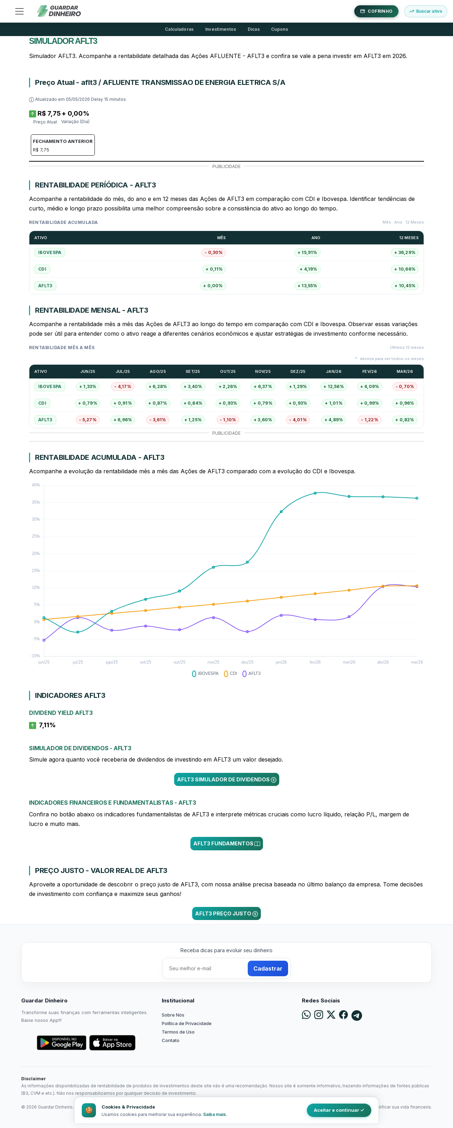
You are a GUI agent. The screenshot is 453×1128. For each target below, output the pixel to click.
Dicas (254, 29)
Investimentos (220, 29)
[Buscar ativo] (425, 11)
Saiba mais (214, 1114)
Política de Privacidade (187, 1023)
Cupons (279, 29)
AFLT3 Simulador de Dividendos (226, 779)
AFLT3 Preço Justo (226, 913)
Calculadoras (179, 29)
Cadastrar (267, 968)
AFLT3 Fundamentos (226, 843)
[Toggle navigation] (19, 11)
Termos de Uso (178, 1032)
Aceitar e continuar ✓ (339, 1110)
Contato (170, 1040)
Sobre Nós (173, 1015)
